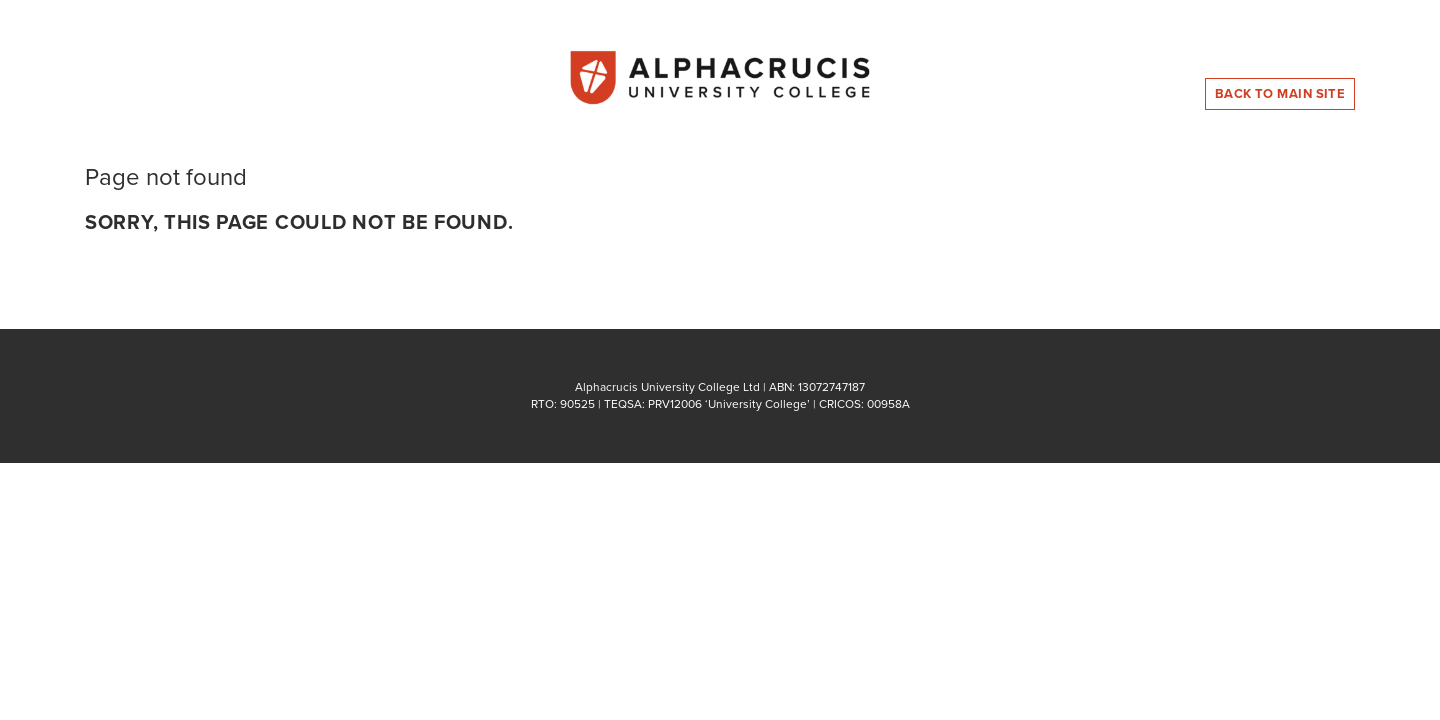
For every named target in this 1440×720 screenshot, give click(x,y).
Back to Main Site (1280, 94)
